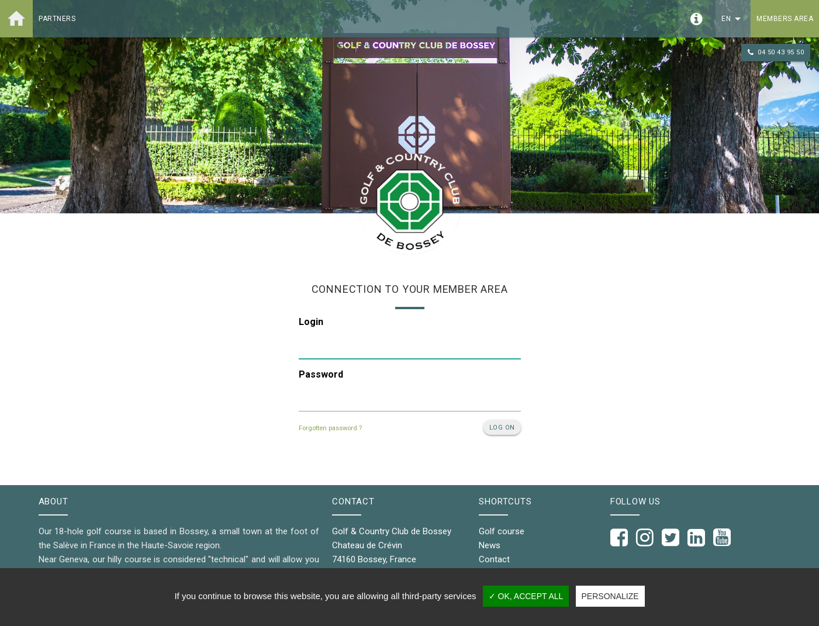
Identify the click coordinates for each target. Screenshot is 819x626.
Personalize (610, 596)
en (733, 18)
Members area (784, 19)
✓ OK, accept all (526, 596)
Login (311, 321)
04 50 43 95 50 (776, 52)
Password (321, 374)
